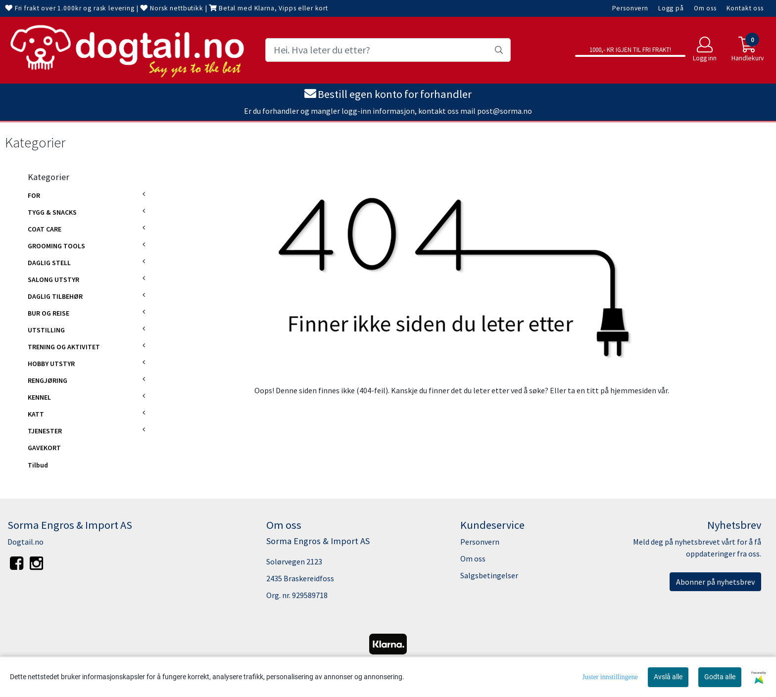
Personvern (630, 8)
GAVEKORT (44, 447)
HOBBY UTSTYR (51, 363)
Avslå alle (668, 677)
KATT (36, 414)
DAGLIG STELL (49, 262)
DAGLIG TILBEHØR (55, 296)
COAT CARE (44, 229)
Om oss (705, 8)
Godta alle (719, 677)
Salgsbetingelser (489, 575)
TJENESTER (45, 430)
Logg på (671, 8)
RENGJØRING (47, 380)
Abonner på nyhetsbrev (715, 582)
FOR (34, 195)
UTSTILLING (46, 329)
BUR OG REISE (48, 313)
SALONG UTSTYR (53, 279)
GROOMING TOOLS (56, 245)
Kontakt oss (745, 8)
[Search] (388, 50)
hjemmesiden (633, 390)
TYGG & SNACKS (52, 212)
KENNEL (39, 397)
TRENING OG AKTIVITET (64, 346)
